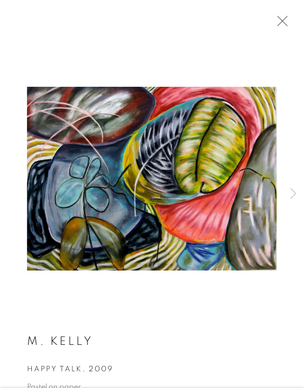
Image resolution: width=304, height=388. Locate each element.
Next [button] (293, 194)
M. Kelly (60, 343)
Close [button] (280, 24)
